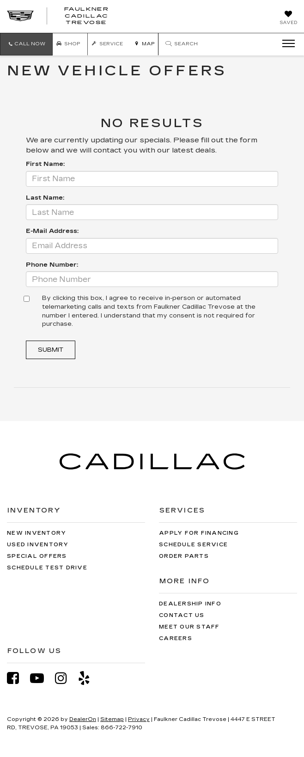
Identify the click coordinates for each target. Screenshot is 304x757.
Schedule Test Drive (47, 568)
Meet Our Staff (189, 627)
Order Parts (184, 556)
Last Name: (45, 197)
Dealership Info (190, 604)
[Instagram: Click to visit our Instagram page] (65, 678)
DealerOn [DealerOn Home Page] (82, 719)
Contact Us (182, 615)
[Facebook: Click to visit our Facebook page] (17, 678)
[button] (26, 44)
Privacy (139, 719)
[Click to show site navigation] (285, 43)
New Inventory (36, 533)
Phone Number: (52, 265)
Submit (50, 350)
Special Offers (37, 556)
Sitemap (112, 719)
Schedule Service (193, 545)
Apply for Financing (199, 533)
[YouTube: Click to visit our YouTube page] (41, 678)
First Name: (45, 164)
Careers (175, 638)
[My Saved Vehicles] (288, 18)
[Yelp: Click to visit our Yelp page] (88, 678)
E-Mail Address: (52, 231)
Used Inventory (38, 545)
